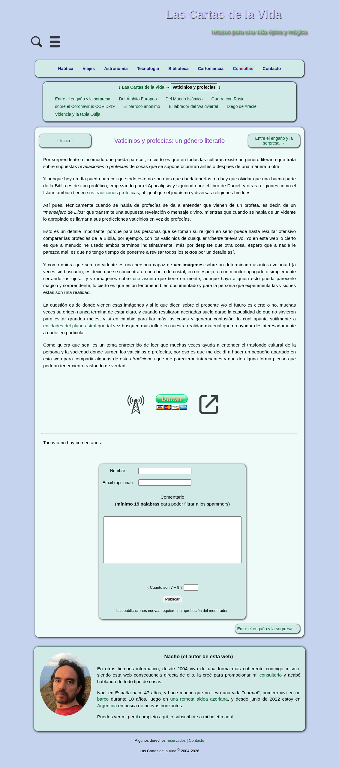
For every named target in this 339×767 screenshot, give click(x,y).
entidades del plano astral (69, 325)
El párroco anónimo (142, 106)
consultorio (271, 683)
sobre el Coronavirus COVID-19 (85, 106)
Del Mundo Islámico (184, 98)
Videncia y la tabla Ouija (77, 114)
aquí (163, 725)
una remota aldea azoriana (199, 707)
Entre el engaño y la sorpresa (82, 98)
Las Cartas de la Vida (143, 87)
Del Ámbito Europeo (138, 98)
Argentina (107, 714)
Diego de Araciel (242, 106)
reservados (176, 749)
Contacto (196, 749)
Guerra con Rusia (228, 98)
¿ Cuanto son (158, 596)
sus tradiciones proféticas (113, 192)
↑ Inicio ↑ (65, 140)
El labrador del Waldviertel (193, 106)
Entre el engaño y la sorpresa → (274, 140)
